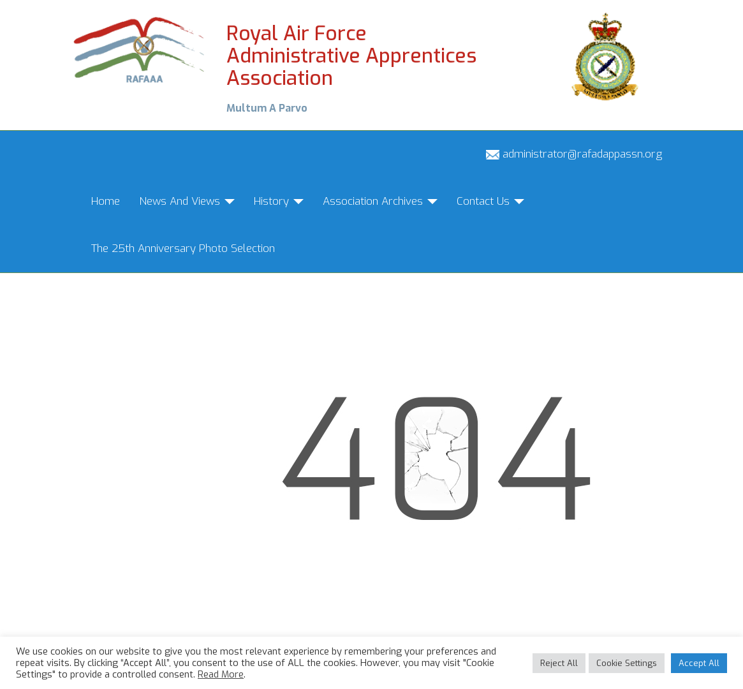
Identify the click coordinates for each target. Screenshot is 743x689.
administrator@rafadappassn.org (574, 154)
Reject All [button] (559, 663)
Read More (221, 674)
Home (105, 201)
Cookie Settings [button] (626, 663)
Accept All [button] (699, 663)
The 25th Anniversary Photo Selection (183, 248)
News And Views (187, 201)
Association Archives (380, 201)
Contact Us (490, 201)
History (279, 201)
